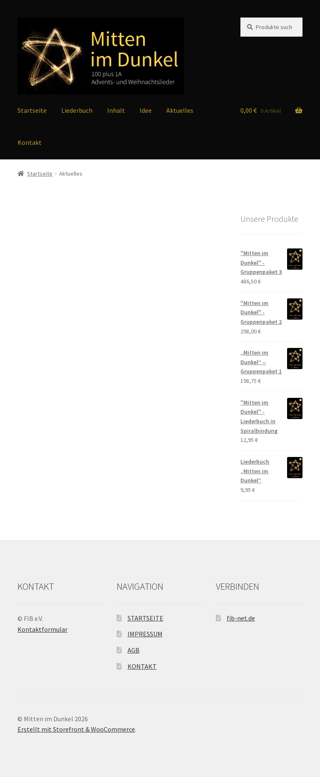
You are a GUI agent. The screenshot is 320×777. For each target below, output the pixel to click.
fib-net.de (241, 618)
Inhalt (116, 110)
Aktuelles (179, 110)
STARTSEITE (145, 618)
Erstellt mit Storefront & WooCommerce (76, 729)
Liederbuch (76, 110)
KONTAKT (142, 666)
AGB (134, 650)
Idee (146, 110)
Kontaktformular (43, 629)
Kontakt (30, 142)
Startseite (32, 110)
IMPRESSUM (145, 634)
